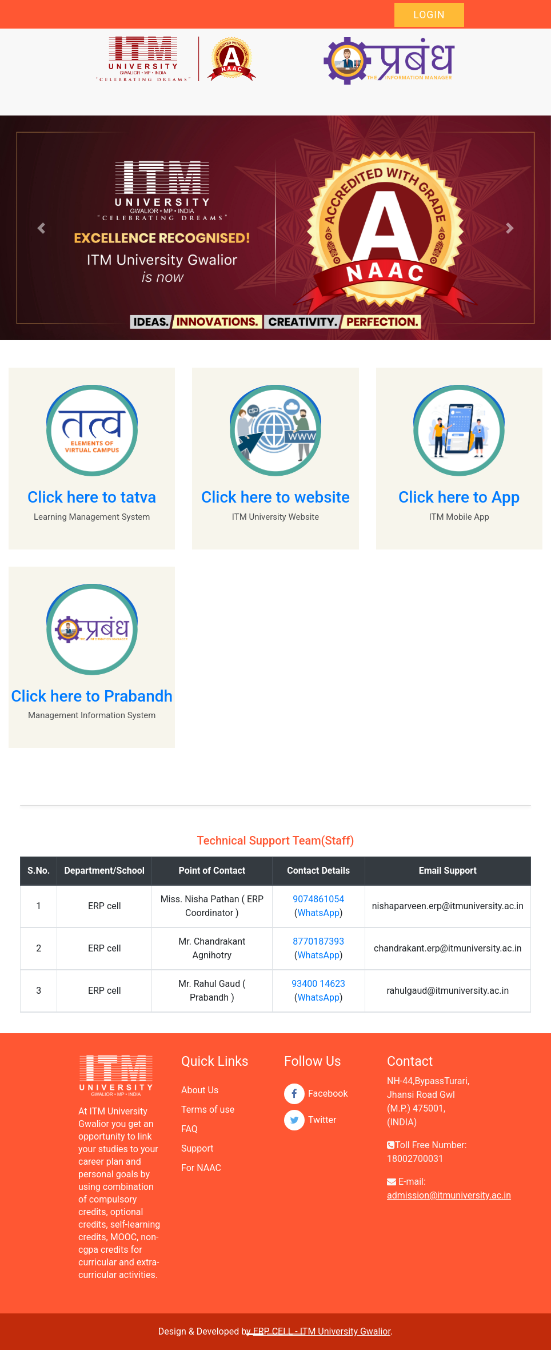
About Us (199, 1090)
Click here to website (275, 497)
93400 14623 (318, 983)
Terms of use (207, 1109)
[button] (41, 228)
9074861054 (318, 899)
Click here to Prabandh (92, 696)
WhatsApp (318, 912)
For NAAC (201, 1167)
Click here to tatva (91, 497)
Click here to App (459, 497)
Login (429, 15)
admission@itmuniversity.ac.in (449, 1195)
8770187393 (318, 941)
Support (197, 1148)
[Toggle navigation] (103, 99)
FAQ (189, 1129)
